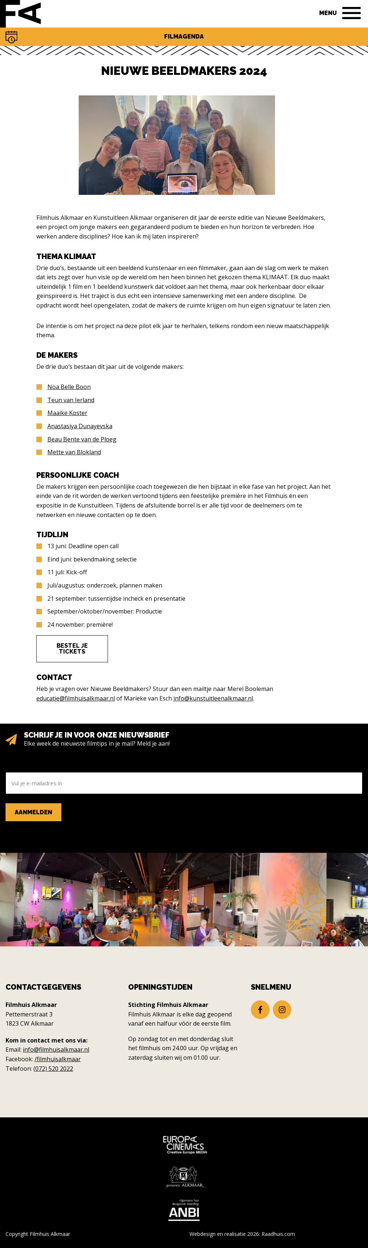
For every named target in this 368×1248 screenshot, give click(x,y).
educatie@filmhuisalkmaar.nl (75, 698)
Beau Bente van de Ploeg (81, 439)
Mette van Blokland (74, 452)
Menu (328, 13)
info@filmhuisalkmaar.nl (56, 1049)
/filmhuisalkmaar (58, 1059)
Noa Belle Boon (69, 387)
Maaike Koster (67, 413)
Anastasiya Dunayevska (79, 426)
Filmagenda (184, 36)
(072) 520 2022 (53, 1069)
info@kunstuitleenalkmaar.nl (213, 698)
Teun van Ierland (70, 400)
